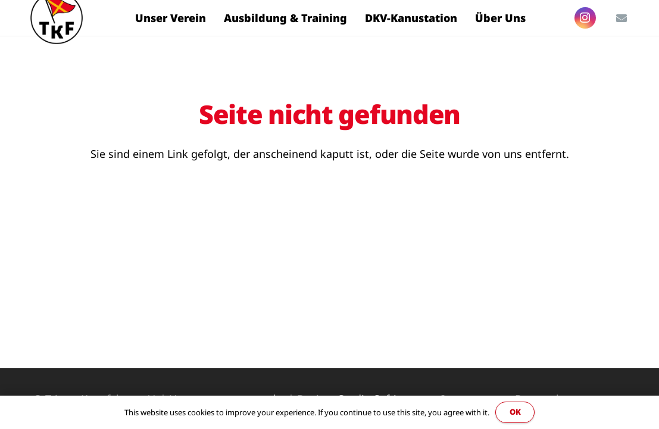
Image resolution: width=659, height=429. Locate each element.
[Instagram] (585, 18)
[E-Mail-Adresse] (621, 18)
